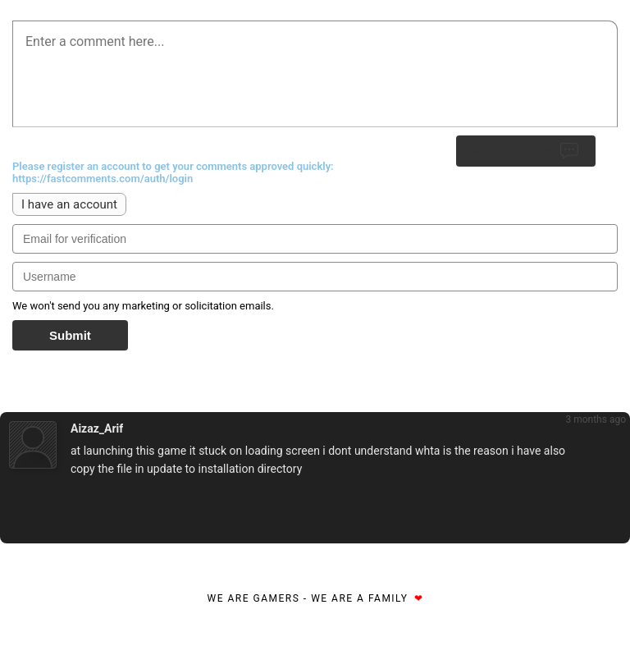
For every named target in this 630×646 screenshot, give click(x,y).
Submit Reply (525, 151)
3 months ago (595, 419)
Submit (70, 335)
